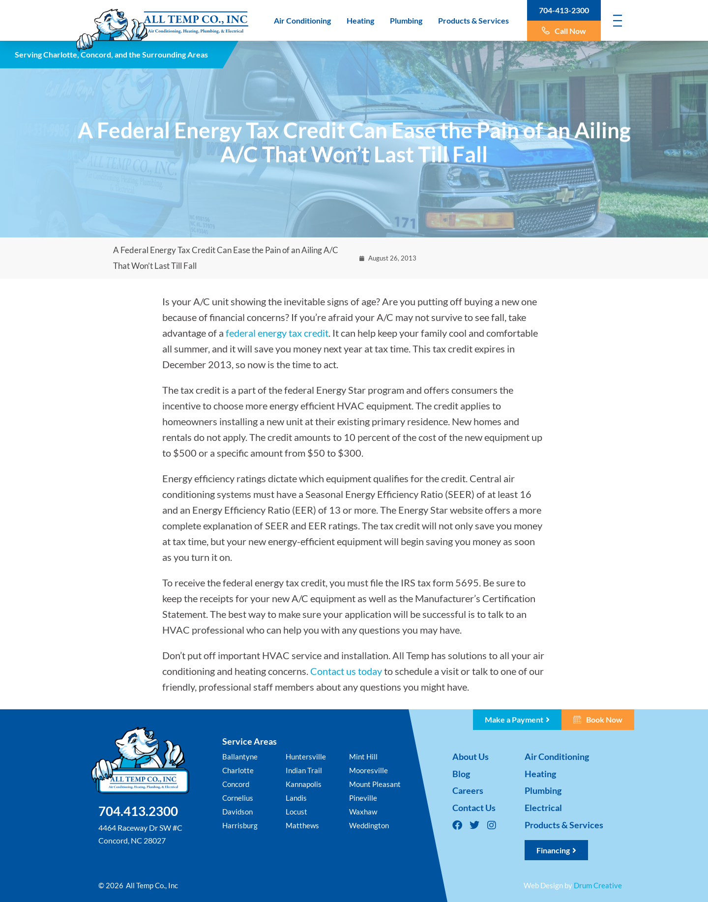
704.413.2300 (138, 811)
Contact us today (346, 671)
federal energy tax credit (277, 333)
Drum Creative (598, 885)
